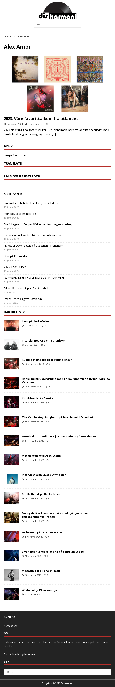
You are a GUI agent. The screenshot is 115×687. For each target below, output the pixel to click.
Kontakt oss (11, 626)
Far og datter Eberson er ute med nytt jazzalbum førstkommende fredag (55, 514)
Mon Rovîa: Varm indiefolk (20, 214)
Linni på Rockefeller (16, 256)
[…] (54, 134)
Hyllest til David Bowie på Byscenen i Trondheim (33, 245)
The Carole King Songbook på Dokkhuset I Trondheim (58, 417)
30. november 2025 (34, 402)
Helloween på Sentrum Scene (42, 532)
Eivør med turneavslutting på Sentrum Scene (53, 551)
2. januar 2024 (15, 124)
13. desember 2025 (34, 364)
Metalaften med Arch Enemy (41, 455)
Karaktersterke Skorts (37, 398)
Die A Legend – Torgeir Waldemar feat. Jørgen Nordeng (38, 224)
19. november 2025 (34, 460)
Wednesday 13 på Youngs (39, 590)
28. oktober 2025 (33, 556)
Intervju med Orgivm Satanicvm (23, 299)
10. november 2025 (34, 498)
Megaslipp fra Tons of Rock (41, 571)
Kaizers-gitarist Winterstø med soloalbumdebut (33, 235)
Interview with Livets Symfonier (44, 475)
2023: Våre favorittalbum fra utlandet (41, 118)
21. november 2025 (34, 440)
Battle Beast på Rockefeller (41, 494)
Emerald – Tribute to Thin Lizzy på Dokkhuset (32, 203)
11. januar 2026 (32, 325)
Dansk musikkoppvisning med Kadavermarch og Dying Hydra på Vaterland (66, 380)
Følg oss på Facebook (22, 176)
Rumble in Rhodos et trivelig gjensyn (47, 359)
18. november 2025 (34, 479)
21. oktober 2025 (33, 594)
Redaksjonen (35, 124)
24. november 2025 (34, 421)
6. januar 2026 (31, 344)
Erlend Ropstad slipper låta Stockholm (27, 288)
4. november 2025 (34, 536)
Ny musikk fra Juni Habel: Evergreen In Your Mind (34, 277)
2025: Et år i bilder (15, 267)
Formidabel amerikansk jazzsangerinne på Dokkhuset (59, 436)
